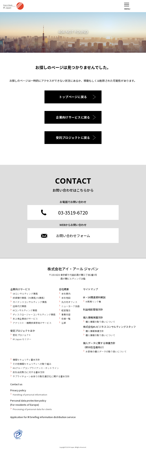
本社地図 (66, 297)
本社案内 (66, 293)
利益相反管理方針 (93, 309)
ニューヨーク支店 (70, 306)
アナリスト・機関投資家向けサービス (32, 322)
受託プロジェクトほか (22, 330)
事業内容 (66, 314)
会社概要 (64, 289)
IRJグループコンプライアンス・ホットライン (36, 367)
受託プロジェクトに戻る (73, 137)
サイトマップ (90, 289)
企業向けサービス (20, 289)
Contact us (16, 384)
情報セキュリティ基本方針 (26, 359)
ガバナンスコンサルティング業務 (30, 301)
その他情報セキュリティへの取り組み (32, 363)
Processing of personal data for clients (32, 409)
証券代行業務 (19, 306)
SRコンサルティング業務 (25, 293)
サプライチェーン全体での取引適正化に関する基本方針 (41, 376)
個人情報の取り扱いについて (100, 321)
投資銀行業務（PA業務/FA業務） (29, 297)
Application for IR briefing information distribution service (43, 417)
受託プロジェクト (22, 334)
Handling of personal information (30, 394)
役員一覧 (66, 318)
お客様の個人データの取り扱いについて (106, 351)
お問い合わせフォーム (73, 235)
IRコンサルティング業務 (25, 310)
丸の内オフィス (69, 301)
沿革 (63, 322)
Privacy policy (18, 390)
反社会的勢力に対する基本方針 (29, 372)
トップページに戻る (73, 96)
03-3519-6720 (73, 212)
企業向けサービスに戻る (73, 117)
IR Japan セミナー (22, 339)
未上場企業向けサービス (25, 318)
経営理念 (66, 310)
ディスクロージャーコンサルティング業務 (34, 314)
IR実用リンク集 (93, 301)
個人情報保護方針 (93, 317)
